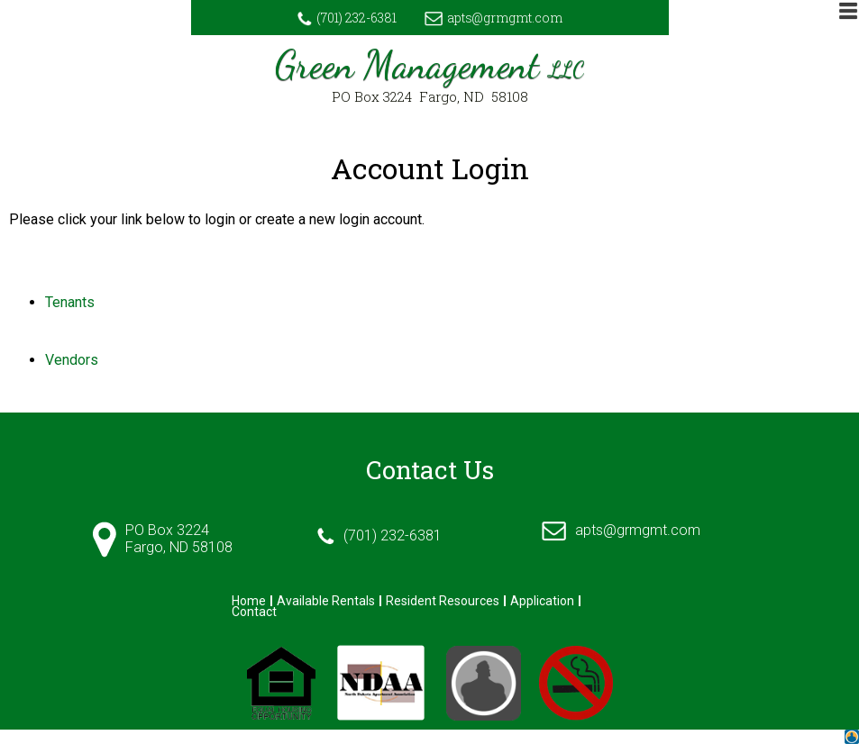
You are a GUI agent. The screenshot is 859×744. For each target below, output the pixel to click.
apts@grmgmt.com (493, 17)
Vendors (71, 359)
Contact (254, 611)
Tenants (70, 302)
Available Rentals (326, 601)
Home (249, 601)
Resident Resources (442, 601)
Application (542, 601)
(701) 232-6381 (347, 17)
